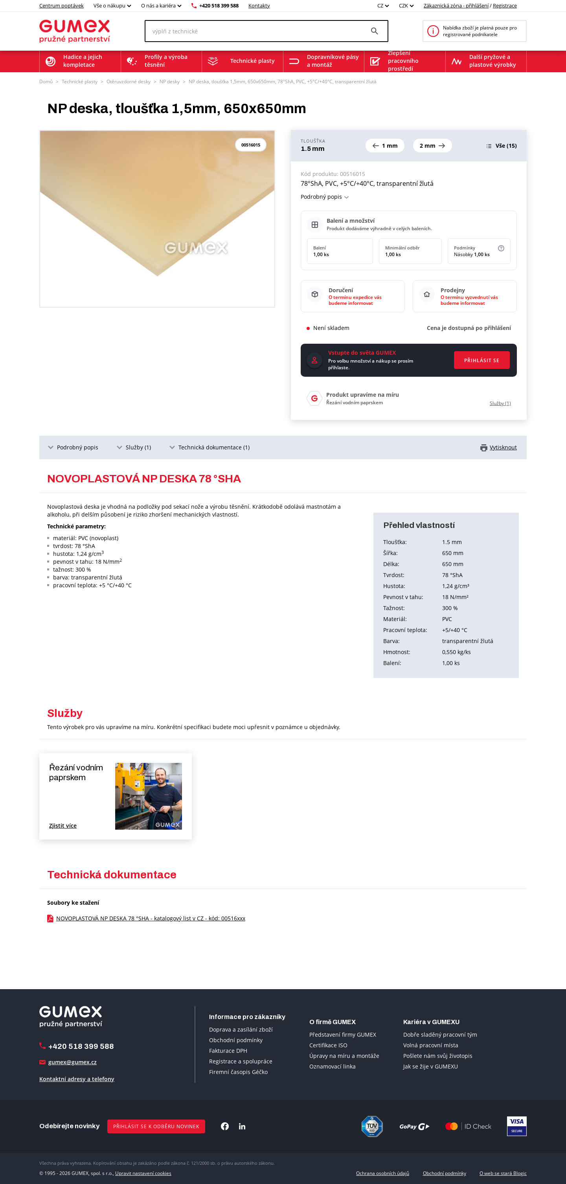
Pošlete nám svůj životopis (437, 1055)
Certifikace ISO (328, 1045)
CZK (403, 5)
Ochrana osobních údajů (382, 1173)
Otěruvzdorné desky (129, 81)
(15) (506, 145)
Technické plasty (79, 81)
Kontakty (259, 5)
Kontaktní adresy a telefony (76, 1079)
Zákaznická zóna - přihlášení (456, 5)
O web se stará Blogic (503, 1173)
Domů (46, 81)
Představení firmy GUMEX (342, 1034)
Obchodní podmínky (236, 1040)
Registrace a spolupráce (240, 1061)
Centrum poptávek (61, 5)
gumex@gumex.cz (72, 1062)
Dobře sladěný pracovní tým (440, 1034)
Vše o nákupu (109, 5)
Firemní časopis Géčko (238, 1072)
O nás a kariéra (158, 5)
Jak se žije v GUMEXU (430, 1066)
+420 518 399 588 (219, 5)
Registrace (505, 5)
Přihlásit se (482, 360)
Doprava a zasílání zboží (241, 1029)
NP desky (170, 81)
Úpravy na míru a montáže (344, 1055)
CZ (380, 5)
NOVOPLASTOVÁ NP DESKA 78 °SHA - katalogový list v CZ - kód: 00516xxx (150, 918)
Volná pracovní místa (430, 1045)
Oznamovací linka (332, 1066)
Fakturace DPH (228, 1050)
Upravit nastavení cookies (143, 1173)
